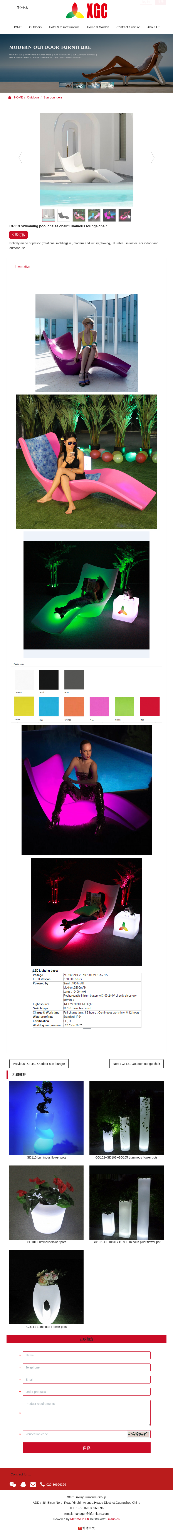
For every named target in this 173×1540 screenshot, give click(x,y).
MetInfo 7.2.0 (79, 1520)
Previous (39, 1064)
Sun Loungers (53, 97)
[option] (86, 63)
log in (145, 7)
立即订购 (18, 235)
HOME (17, 27)
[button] (138, 1434)
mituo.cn (114, 1520)
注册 (161, 7)
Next (136, 1064)
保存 (87, 1448)
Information (23, 267)
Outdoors (33, 97)
